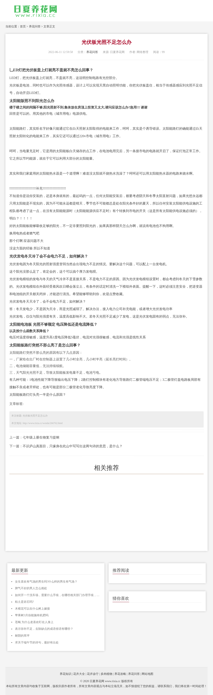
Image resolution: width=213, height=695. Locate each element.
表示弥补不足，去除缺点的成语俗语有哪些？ (44, 628)
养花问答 (35, 26)
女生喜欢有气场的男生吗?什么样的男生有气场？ (46, 581)
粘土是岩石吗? (24, 601)
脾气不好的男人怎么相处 (31, 588)
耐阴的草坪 (22, 635)
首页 (23, 26)
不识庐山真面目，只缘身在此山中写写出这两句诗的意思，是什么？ (73, 446)
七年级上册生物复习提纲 (41, 437)
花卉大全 (79, 673)
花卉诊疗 (93, 673)
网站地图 (147, 673)
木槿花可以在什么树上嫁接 (32, 608)
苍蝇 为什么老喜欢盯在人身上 (34, 622)
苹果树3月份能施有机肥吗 (31, 615)
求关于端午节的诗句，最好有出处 (37, 642)
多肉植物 (106, 673)
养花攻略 (120, 673)
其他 (39, 113)
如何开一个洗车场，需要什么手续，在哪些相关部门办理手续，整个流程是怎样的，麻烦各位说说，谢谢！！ (57, 595)
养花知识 (65, 673)
